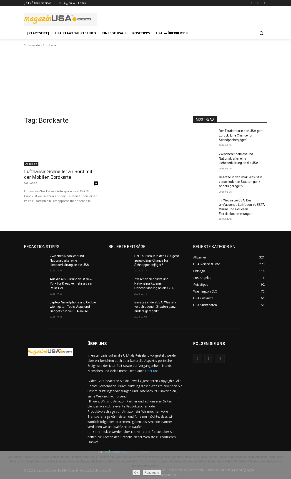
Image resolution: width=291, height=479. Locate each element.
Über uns (151, 371)
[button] (261, 33)
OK (136, 472)
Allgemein (31, 163)
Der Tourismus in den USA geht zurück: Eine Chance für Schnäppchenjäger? (241, 135)
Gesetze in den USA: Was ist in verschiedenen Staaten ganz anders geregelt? (240, 181)
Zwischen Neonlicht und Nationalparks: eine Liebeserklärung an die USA (238, 158)
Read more (151, 472)
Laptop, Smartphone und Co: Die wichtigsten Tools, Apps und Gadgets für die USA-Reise (73, 306)
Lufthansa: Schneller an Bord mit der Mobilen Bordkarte (58, 174)
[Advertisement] (145, 82)
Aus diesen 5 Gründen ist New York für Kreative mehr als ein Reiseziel (71, 283)
